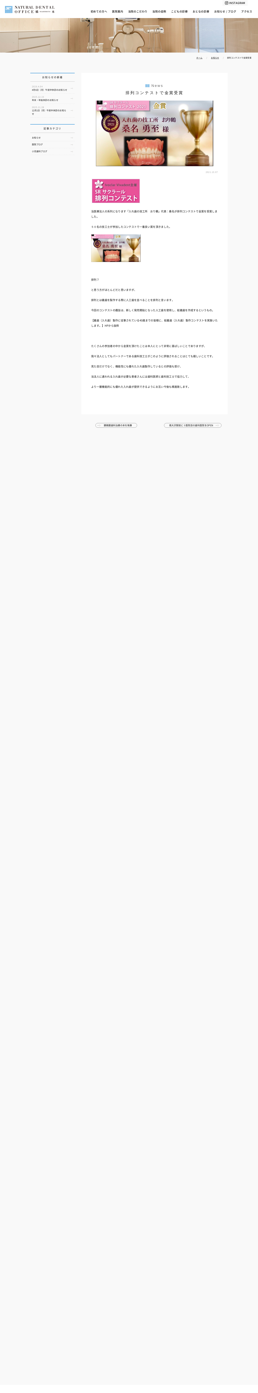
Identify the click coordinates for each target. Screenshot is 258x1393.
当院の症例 (159, 11)
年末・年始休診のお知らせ (45, 98)
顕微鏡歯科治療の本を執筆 (118, 425)
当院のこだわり (138, 11)
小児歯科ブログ (39, 151)
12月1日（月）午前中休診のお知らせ (49, 110)
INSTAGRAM (237, 3)
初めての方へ (99, 11)
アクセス (246, 11)
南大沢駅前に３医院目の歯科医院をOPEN (191, 425)
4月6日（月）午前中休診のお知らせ (49, 88)
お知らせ (36, 138)
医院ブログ (37, 144)
